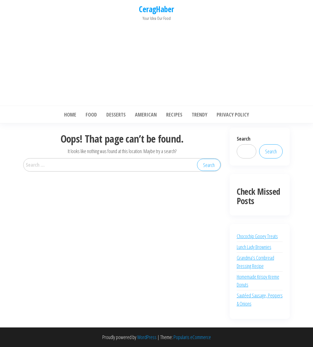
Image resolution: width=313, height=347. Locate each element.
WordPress (146, 337)
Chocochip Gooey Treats (257, 236)
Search (243, 138)
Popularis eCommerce (192, 337)
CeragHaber (156, 9)
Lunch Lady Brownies (254, 247)
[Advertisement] (156, 61)
